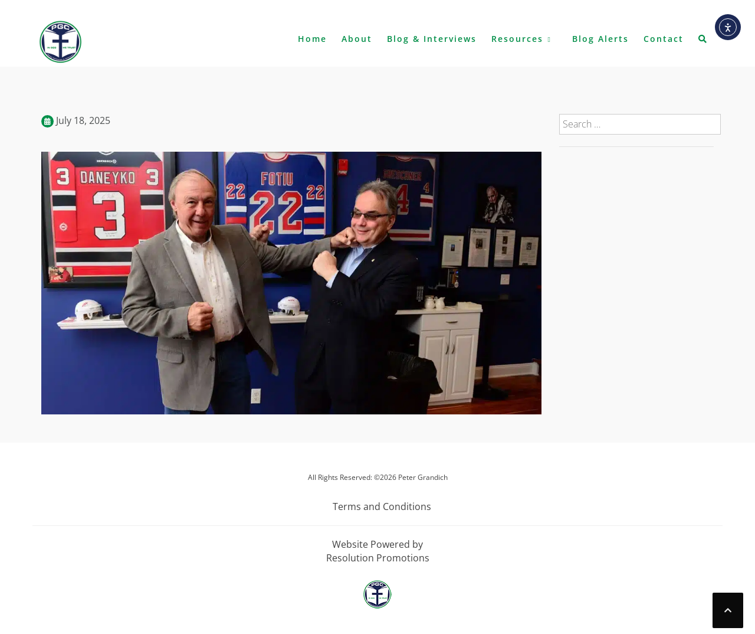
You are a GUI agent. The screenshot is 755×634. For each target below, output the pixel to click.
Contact (664, 38)
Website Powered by (377, 544)
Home (312, 38)
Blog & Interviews (432, 38)
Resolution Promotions (377, 557)
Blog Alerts (600, 38)
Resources (517, 38)
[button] (703, 41)
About (357, 38)
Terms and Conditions (382, 506)
